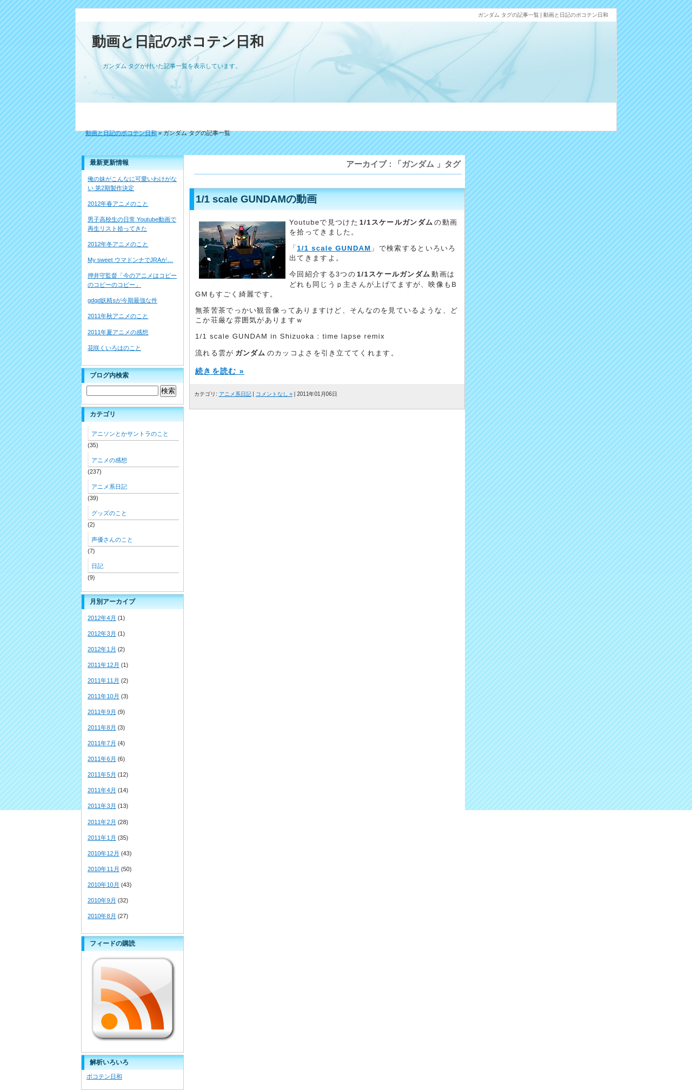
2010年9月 (102, 900)
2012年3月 (102, 633)
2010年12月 (103, 853)
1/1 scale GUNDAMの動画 (256, 199)
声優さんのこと (112, 539)
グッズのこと (109, 513)
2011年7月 (102, 743)
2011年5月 (102, 774)
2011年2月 (102, 822)
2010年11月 (103, 869)
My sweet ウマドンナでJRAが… (130, 260)
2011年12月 (103, 665)
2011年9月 (102, 712)
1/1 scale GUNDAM (334, 248)
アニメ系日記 (235, 394)
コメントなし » (274, 394)
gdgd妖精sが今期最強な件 (122, 300)
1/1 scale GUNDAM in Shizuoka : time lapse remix (290, 336)
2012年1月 (102, 649)
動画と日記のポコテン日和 (178, 41)
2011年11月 (103, 680)
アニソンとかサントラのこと (130, 433)
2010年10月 (103, 884)
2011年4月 (102, 790)
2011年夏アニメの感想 (118, 332)
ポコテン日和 (104, 1076)
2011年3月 (102, 806)
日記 (97, 566)
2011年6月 (102, 759)
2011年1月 (102, 837)
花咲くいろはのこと (114, 348)
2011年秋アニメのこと (118, 316)
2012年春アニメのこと (118, 203)
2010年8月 (102, 916)
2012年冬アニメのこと (118, 244)
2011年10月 (103, 696)
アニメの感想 (109, 460)
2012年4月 (102, 618)
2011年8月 (102, 727)
